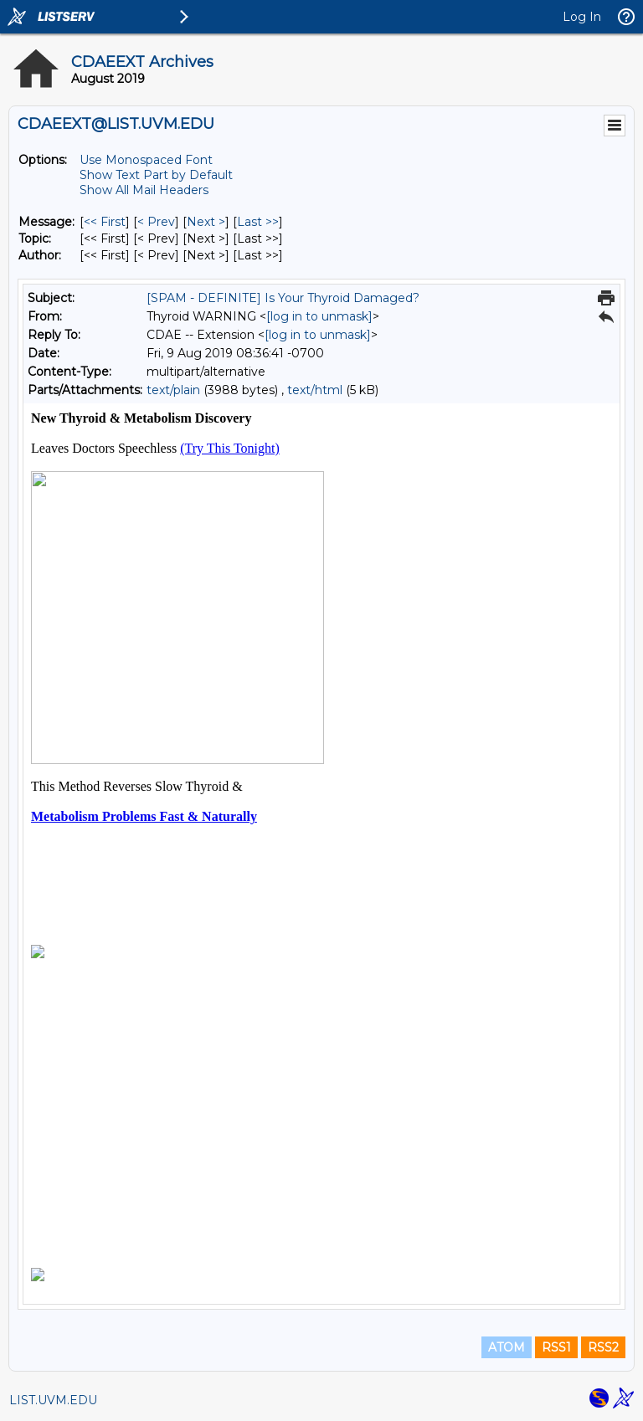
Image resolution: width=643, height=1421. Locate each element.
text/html (314, 390)
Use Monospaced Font (146, 159)
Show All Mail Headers (144, 190)
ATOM (506, 1347)
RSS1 (556, 1347)
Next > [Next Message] (206, 221)
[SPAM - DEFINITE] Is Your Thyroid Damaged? (283, 297)
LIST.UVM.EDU (53, 1400)
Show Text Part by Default (156, 174)
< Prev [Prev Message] (156, 221)
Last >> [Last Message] (258, 221)
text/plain (173, 390)
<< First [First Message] (105, 221)
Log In (582, 16)
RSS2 (603, 1347)
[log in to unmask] (319, 316)
